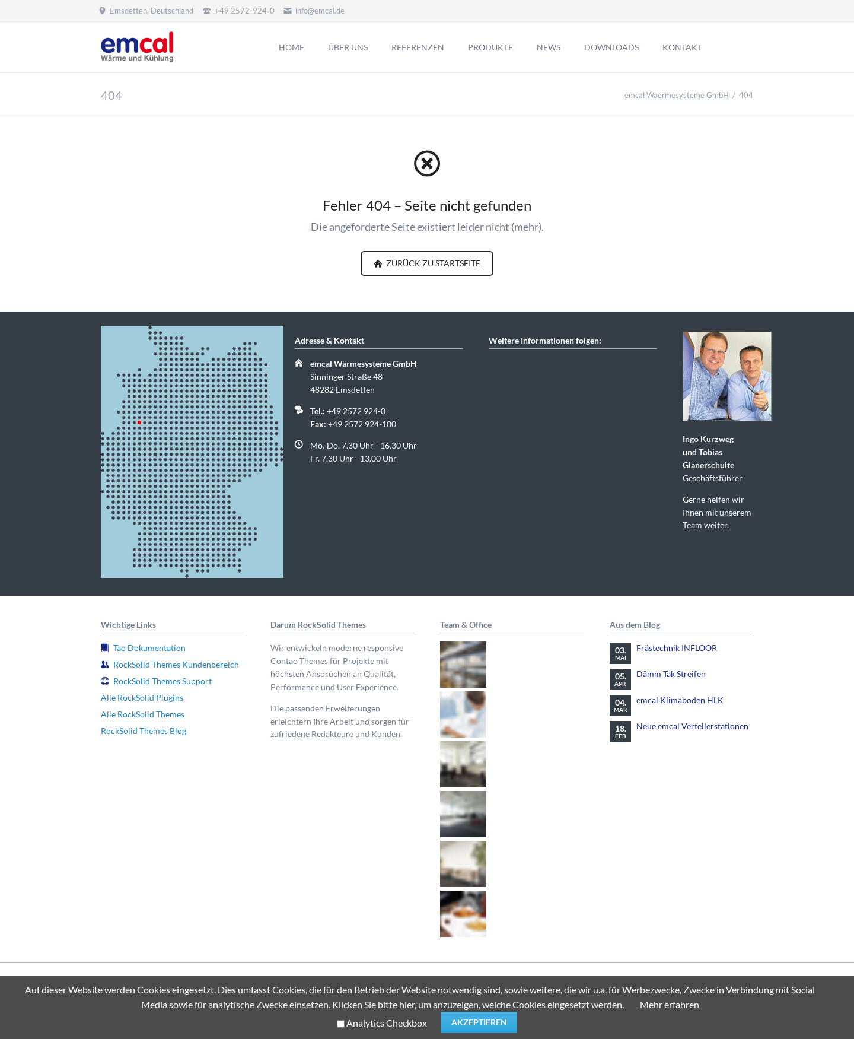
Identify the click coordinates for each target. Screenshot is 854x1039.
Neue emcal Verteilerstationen (692, 726)
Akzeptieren (479, 1022)
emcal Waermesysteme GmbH (676, 95)
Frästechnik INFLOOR (676, 648)
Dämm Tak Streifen (671, 674)
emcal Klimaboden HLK (680, 700)
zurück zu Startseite (432, 263)
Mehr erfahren (669, 1004)
